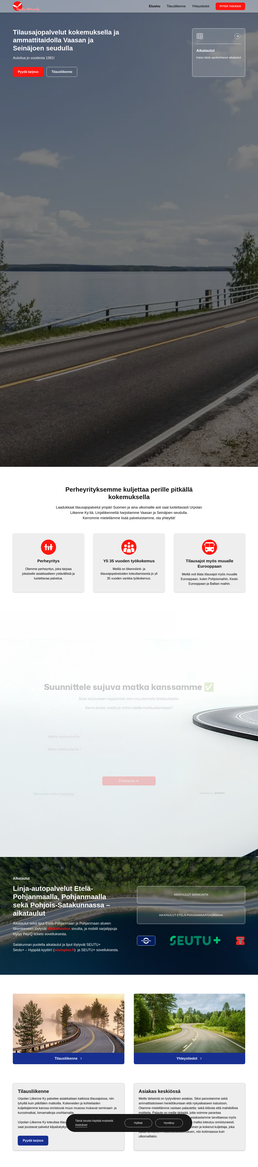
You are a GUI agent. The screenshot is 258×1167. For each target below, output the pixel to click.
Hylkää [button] (138, 1122)
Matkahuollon (59, 929)
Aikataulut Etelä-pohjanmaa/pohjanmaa (191, 915)
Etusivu (154, 6)
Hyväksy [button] (169, 1122)
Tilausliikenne (176, 6)
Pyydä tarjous (230, 6)
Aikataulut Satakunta (191, 894)
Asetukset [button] (81, 1124)
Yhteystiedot (200, 6)
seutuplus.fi (64, 950)
